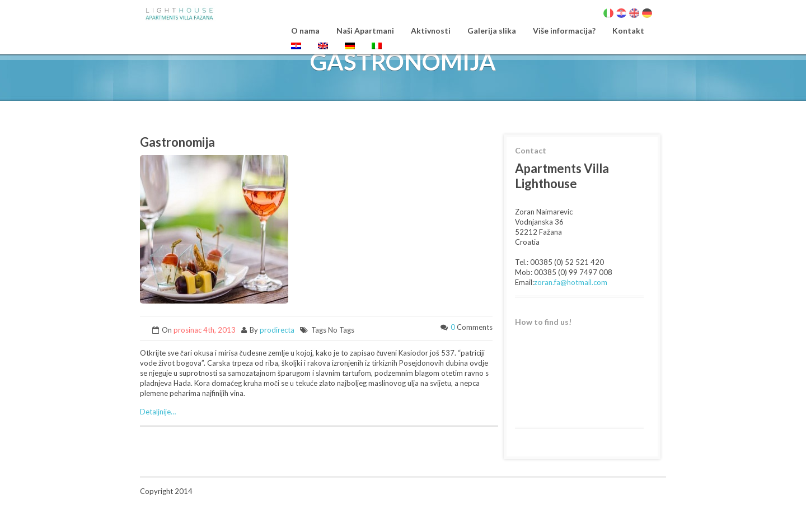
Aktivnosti (431, 30)
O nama (305, 30)
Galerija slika (491, 30)
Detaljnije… (158, 411)
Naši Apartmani (365, 30)
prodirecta (277, 329)
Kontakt (628, 30)
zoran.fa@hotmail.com (570, 282)
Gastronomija (177, 142)
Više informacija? (564, 30)
